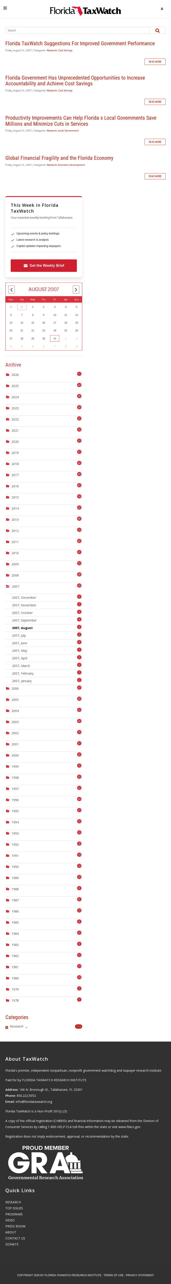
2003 (15, 722)
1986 (15, 911)
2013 (15, 519)
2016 (15, 486)
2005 (15, 699)
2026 (15, 375)
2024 (15, 397)
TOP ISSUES (14, 1208)
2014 (15, 508)
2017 (15, 475)
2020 (15, 441)
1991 (15, 855)
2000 (15, 755)
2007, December (46, 597)
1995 (15, 811)
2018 (15, 464)
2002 (15, 733)
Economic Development (71, 164)
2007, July (46, 635)
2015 (15, 497)
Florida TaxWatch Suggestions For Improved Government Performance (80, 43)
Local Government (68, 130)
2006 (15, 688)
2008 (15, 575)
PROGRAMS (14, 1214)
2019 (15, 453)
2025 (15, 386)
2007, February (46, 672)
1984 (15, 933)
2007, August (46, 627)
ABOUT (10, 1232)
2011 (15, 542)
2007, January (46, 680)
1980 (15, 978)
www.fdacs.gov (129, 1127)
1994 (15, 822)
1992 (15, 844)
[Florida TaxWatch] (85, 9)
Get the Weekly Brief (43, 265)
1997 (15, 789)
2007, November (46, 604)
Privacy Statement (140, 1275)
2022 (15, 419)
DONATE (11, 1244)
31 (21, 307)
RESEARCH (13, 1202)
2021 (15, 430)
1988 (15, 889)
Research (52, 50)
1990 (15, 867)
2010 (15, 553)
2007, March (46, 665)
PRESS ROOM (15, 1226)
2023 (15, 408)
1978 (15, 1000)
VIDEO (10, 1220)
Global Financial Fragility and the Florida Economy (59, 158)
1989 (15, 878)
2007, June (46, 642)
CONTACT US (15, 1238)
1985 (15, 922)
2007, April (46, 657)
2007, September (46, 619)
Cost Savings (65, 50)
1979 (15, 989)
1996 (15, 800)
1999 (15, 766)
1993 (15, 833)
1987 (15, 900)
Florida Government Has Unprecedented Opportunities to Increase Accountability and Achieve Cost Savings (75, 81)
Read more (155, 61)
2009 (15, 564)
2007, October (46, 612)
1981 (15, 967)
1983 (15, 945)
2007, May (46, 650)
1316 (78, 1026)
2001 (15, 744)
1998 (15, 777)
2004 (15, 711)
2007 (15, 586)
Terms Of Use (114, 1275)
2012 (15, 531)
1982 (15, 956)
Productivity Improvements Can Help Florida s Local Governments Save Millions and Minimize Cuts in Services (80, 121)
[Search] (73, 30)
